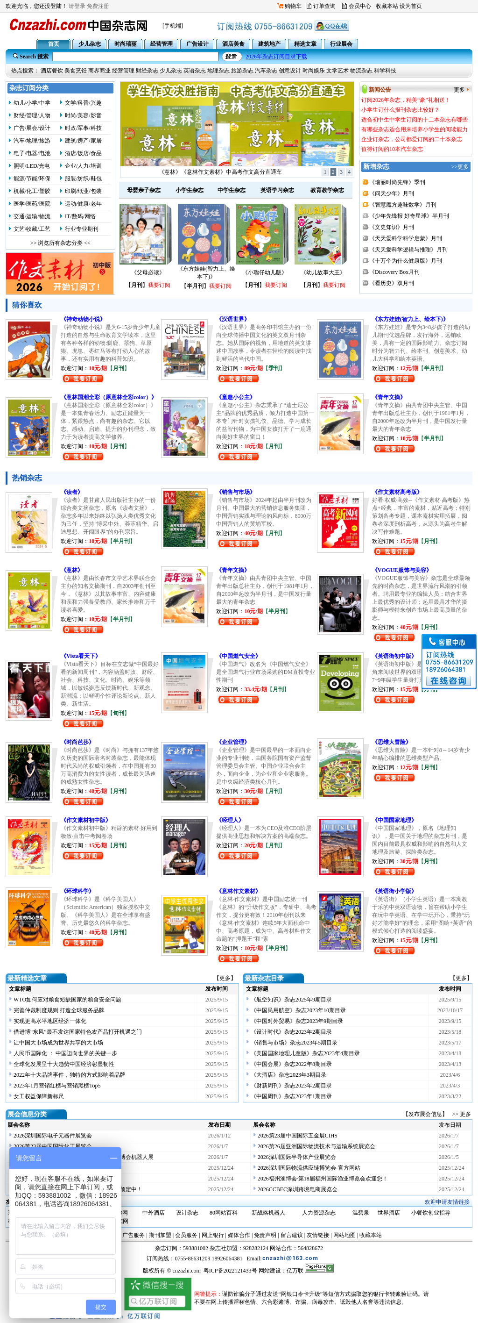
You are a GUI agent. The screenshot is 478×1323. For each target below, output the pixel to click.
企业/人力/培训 (83, 166)
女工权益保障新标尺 (39, 1096)
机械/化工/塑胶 (32, 191)
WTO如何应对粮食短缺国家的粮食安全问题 (67, 999)
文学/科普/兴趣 (83, 103)
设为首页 (411, 6)
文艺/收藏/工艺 (32, 229)
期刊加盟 (160, 1235)
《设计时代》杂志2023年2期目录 (291, 1032)
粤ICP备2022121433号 (230, 1270)
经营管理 (123, 70)
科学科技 (385, 70)
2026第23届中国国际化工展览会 (53, 1146)
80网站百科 (224, 1212)
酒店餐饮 (52, 70)
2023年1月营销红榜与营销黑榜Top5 (57, 1085)
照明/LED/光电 (32, 166)
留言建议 (292, 1235)
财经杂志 (147, 70)
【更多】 (225, 978)
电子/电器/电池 (32, 153)
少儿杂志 (171, 70)
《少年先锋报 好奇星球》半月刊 (409, 216)
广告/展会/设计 (32, 128)
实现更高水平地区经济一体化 (50, 1021)
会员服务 (186, 1235)
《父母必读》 (148, 272)
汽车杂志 (266, 70)
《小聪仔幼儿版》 (264, 272)
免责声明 (265, 1235)
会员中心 (360, 6)
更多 (459, 89)
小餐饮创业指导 (430, 1212)
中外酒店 (153, 1212)
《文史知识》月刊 (391, 227)
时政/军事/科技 (83, 128)
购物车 (293, 6)
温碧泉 (360, 1212)
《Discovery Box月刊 (394, 272)
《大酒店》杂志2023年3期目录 (288, 1075)
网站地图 (344, 1235)
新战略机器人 (268, 1212)
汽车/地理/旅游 (32, 140)
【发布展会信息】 (426, 1114)
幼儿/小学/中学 (32, 103)
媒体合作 (239, 1235)
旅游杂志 (242, 70)
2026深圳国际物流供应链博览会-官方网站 (309, 1168)
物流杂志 (361, 70)
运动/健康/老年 (83, 203)
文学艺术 (337, 70)
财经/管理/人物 (32, 115)
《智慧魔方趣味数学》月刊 (402, 204)
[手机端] (172, 25)
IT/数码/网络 (80, 216)
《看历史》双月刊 (391, 283)
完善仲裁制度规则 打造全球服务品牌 (59, 1010)
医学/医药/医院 (32, 203)
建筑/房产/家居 (83, 140)
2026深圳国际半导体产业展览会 (297, 1157)
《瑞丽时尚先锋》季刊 (397, 182)
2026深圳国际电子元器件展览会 (53, 1135)
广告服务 (133, 1235)
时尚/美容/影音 (83, 115)
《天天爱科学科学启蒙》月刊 (405, 238)
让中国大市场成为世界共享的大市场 (58, 1042)
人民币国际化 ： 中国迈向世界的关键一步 (65, 1053)
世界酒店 (389, 1212)
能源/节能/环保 (32, 178)
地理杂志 (218, 70)
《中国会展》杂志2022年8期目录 (291, 1064)
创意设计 (290, 70)
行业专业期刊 (81, 229)
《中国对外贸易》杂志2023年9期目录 (297, 1021)
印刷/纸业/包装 (83, 191)
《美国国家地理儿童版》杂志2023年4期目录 (305, 1053)
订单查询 (324, 6)
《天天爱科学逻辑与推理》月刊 (408, 249)
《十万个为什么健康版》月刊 (405, 260)
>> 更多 (461, 1114)
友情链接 (318, 1235)
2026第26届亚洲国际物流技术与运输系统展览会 (316, 1146)
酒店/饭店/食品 (83, 153)
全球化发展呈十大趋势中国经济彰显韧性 (64, 1064)
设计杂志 (187, 1212)
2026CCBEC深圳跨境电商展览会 (297, 1189)
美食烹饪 (75, 70)
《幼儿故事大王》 (323, 272)
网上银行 (213, 1235)
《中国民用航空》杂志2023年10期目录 (298, 1010)
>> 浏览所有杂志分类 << (60, 243)
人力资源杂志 (319, 1212)
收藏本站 (387, 6)
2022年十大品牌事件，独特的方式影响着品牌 (70, 1075)
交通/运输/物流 (32, 216)
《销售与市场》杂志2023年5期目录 (294, 1042)
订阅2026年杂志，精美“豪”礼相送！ (220, 172)
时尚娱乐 (313, 70)
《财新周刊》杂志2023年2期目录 (291, 1085)
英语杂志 (194, 70)
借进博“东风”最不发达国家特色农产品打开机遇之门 (78, 1032)
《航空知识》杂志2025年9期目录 (291, 999)
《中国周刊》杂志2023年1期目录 (291, 1096)
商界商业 (99, 70)
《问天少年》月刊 (391, 193)
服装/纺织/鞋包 (83, 178)
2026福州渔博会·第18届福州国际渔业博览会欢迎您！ (323, 1178)
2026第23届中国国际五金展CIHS (297, 1135)
